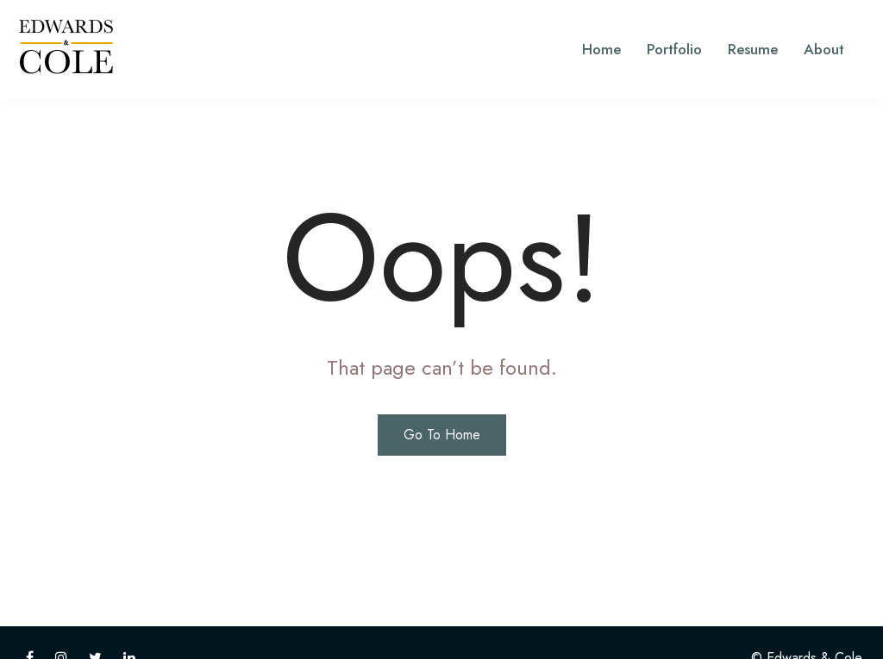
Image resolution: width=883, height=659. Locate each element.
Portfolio (674, 49)
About (824, 49)
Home (601, 49)
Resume (753, 49)
